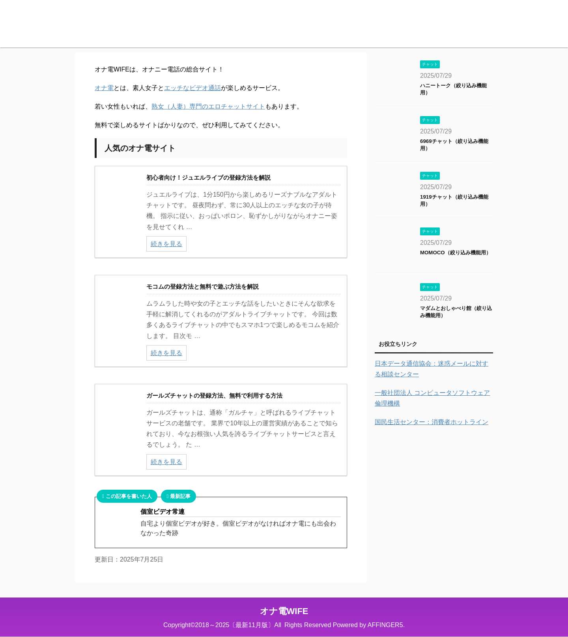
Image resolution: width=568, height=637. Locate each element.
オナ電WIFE (284, 611)
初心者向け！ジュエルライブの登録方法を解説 (208, 177)
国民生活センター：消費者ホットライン (431, 422)
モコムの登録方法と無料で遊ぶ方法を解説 (202, 286)
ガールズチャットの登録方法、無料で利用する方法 (214, 395)
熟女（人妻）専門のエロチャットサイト (208, 106)
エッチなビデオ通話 (192, 88)
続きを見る (166, 244)
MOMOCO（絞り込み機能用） (455, 253)
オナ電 (104, 88)
